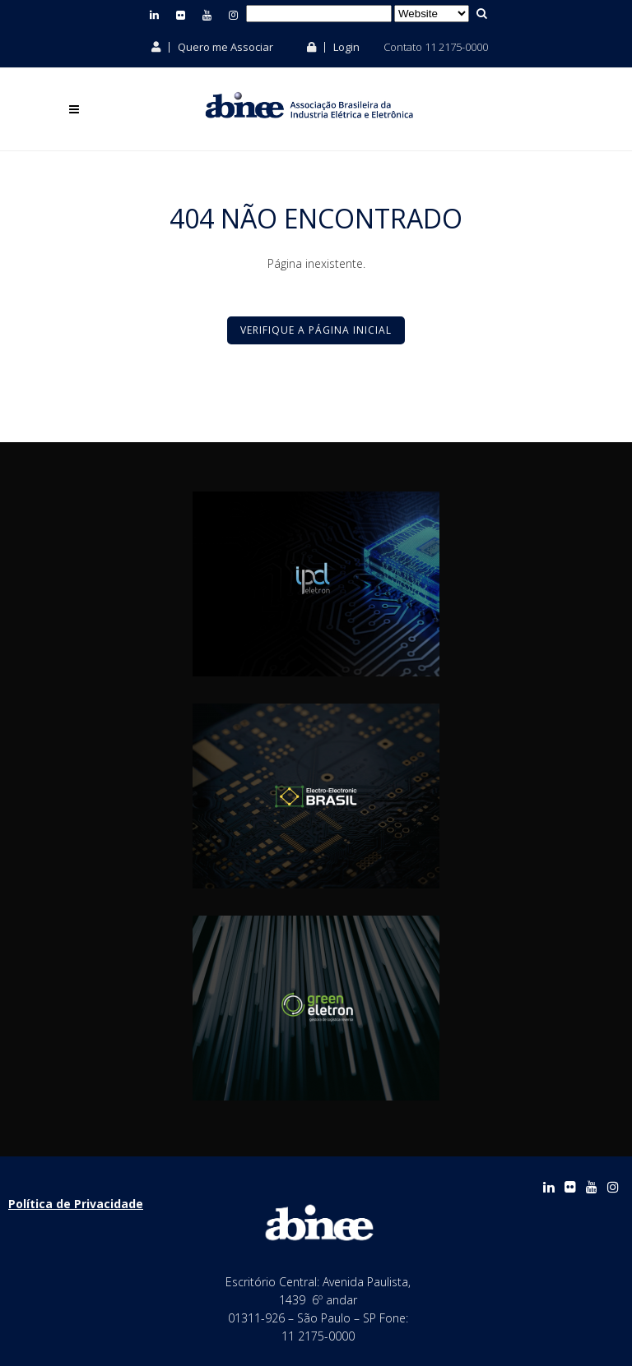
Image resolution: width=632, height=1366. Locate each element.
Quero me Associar (212, 46)
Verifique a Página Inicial (316, 330)
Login (333, 46)
